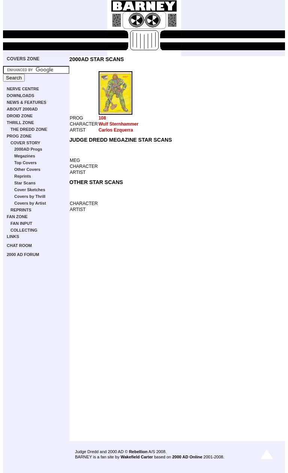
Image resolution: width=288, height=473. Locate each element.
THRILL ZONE (20, 122)
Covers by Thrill (29, 196)
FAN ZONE (17, 216)
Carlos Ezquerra (116, 130)
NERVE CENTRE (23, 89)
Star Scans (25, 183)
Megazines (24, 156)
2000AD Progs (28, 149)
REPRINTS (21, 210)
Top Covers (25, 162)
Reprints (22, 176)
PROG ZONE (19, 136)
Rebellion (138, 451)
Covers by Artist (30, 203)
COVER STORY (25, 143)
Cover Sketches (29, 189)
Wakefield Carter (136, 457)
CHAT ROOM (19, 245)
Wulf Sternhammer (118, 124)
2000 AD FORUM (23, 254)
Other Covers (27, 169)
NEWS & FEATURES (26, 102)
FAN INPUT (21, 223)
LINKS (13, 236)
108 (102, 118)
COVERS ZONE (23, 58)
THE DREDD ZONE (28, 129)
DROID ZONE (20, 116)
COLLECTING (24, 230)
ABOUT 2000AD (22, 109)
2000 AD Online (187, 457)
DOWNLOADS (20, 95)
